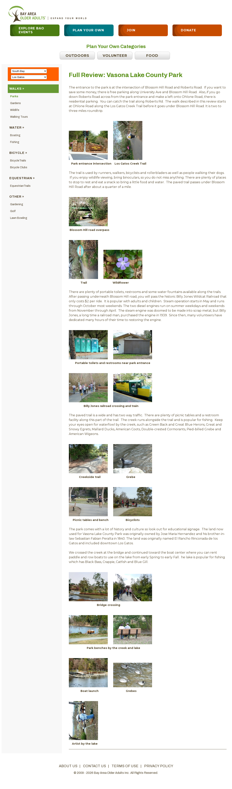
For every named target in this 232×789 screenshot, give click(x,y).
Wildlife (14, 110)
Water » (16, 127)
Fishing (14, 142)
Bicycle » (18, 152)
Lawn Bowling (18, 218)
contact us (94, 766)
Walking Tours (19, 116)
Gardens (15, 103)
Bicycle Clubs (18, 167)
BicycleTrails (18, 160)
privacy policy (158, 766)
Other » (16, 196)
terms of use (125, 766)
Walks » (16, 88)
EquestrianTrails (20, 185)
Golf (13, 211)
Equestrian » (22, 178)
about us (68, 766)
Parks (14, 96)
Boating (15, 135)
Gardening (16, 204)
